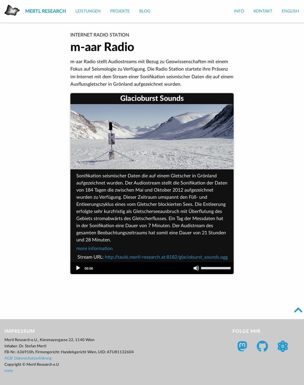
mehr (8, 371)
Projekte (120, 11)
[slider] (216, 268)
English (290, 11)
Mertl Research (45, 11)
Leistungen (88, 11)
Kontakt (263, 11)
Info (239, 11)
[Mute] (196, 268)
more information (94, 248)
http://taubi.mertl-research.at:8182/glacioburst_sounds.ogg (166, 257)
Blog (144, 11)
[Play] (78, 268)
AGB (8, 358)
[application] (152, 268)
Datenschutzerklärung (33, 358)
